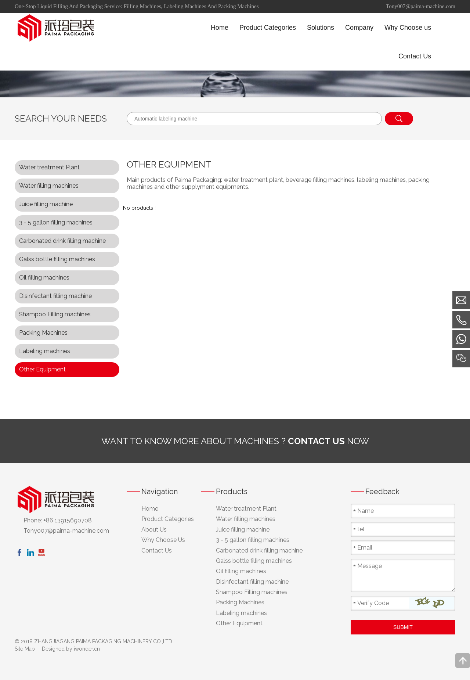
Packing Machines (43, 332)
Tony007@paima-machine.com (420, 6)
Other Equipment (42, 369)
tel (360, 529)
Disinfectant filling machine (55, 295)
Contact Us (156, 550)
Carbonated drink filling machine (62, 240)
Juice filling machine (46, 204)
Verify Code (373, 603)
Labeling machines (44, 351)
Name (365, 510)
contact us (316, 441)
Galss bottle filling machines (57, 259)
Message (369, 565)
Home (149, 508)
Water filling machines (49, 185)
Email (364, 547)
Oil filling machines (44, 277)
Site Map (25, 649)
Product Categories (167, 518)
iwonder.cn (87, 649)
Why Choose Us (163, 539)
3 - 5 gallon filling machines (56, 222)
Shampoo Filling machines (55, 314)
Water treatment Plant (49, 167)
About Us (154, 529)
